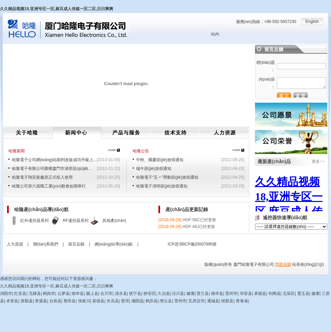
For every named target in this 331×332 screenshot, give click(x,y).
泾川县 (178, 293)
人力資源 (223, 132)
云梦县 (63, 293)
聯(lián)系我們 (45, 244)
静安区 (150, 293)
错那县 (227, 301)
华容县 (246, 293)
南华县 (78, 293)
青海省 (242, 301)
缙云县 (166, 301)
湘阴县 (137, 301)
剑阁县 (275, 293)
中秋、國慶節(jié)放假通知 (159, 159)
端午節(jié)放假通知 (153, 168)
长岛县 (113, 301)
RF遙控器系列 (75, 220)
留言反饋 (76, 244)
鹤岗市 (49, 293)
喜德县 (98, 301)
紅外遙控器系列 (34, 220)
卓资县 (12, 301)
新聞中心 (76, 132)
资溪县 (41, 301)
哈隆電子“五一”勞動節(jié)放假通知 (167, 177)
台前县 (55, 301)
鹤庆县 (152, 301)
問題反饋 (283, 264)
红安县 (20, 293)
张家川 (84, 301)
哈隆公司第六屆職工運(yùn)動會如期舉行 (49, 186)
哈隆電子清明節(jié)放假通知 (161, 186)
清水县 (121, 293)
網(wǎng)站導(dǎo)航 (114, 244)
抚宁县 (135, 293)
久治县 (164, 293)
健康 (190, 293)
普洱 (125, 301)
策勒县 (27, 301)
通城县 (213, 301)
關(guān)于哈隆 (28, 132)
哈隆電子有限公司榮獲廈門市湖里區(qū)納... (51, 168)
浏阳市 (6, 293)
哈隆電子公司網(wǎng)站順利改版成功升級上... (54, 159)
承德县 (260, 293)
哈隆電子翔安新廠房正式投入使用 (42, 177)
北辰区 (289, 293)
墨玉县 (303, 293)
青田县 (69, 301)
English (312, 21)
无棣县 (35, 293)
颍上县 (92, 293)
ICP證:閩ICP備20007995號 (192, 244)
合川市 (106, 293)
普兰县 (203, 293)
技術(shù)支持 (174, 132)
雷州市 (231, 293)
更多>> (318, 161)
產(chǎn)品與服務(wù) (125, 132)
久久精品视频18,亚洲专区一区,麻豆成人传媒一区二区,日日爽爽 (56, 8)
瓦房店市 (196, 301)
